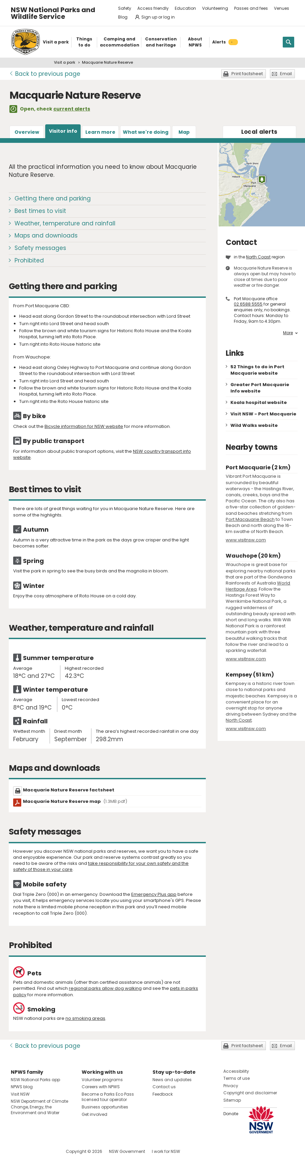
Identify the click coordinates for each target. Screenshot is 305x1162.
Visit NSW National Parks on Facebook (17, 1151)
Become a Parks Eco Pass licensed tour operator (108, 1097)
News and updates (172, 1079)
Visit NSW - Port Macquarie (263, 414)
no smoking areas (85, 1018)
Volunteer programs (102, 1079)
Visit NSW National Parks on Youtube (46, 1151)
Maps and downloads (46, 235)
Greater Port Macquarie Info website (259, 387)
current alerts (71, 108)
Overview (27, 132)
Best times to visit (40, 211)
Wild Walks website (254, 425)
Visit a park (64, 62)
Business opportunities (105, 1107)
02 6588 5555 (248, 304)
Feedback (162, 1094)
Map (184, 132)
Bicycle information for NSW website (84, 426)
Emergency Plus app (153, 894)
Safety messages (40, 248)
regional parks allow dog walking (105, 988)
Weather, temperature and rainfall (65, 223)
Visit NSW (20, 1094)
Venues (281, 8)
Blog (123, 17)
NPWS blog (22, 1087)
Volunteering (215, 8)
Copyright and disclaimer (250, 1093)
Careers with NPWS (101, 1087)
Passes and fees (251, 8)
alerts (259, 132)
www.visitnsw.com (246, 540)
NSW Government (127, 1151)
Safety (124, 8)
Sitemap (232, 1100)
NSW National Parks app (35, 1079)
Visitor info (63, 131)
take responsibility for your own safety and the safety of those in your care (101, 866)
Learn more (100, 132)
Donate (230, 1114)
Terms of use (236, 1078)
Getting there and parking (53, 198)
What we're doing (145, 132)
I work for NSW (166, 1151)
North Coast (258, 257)
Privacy (230, 1086)
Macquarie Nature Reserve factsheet (68, 790)
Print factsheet (247, 73)
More (290, 333)
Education (185, 8)
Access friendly (153, 8)
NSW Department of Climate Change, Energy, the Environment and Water (39, 1107)
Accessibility (236, 1071)
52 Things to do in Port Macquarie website (257, 370)
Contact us (164, 1087)
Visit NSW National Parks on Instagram (31, 1151)
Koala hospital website (258, 402)
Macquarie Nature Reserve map (75, 801)
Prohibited (29, 260)
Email (286, 73)
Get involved (94, 1114)
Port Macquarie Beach (250, 519)
